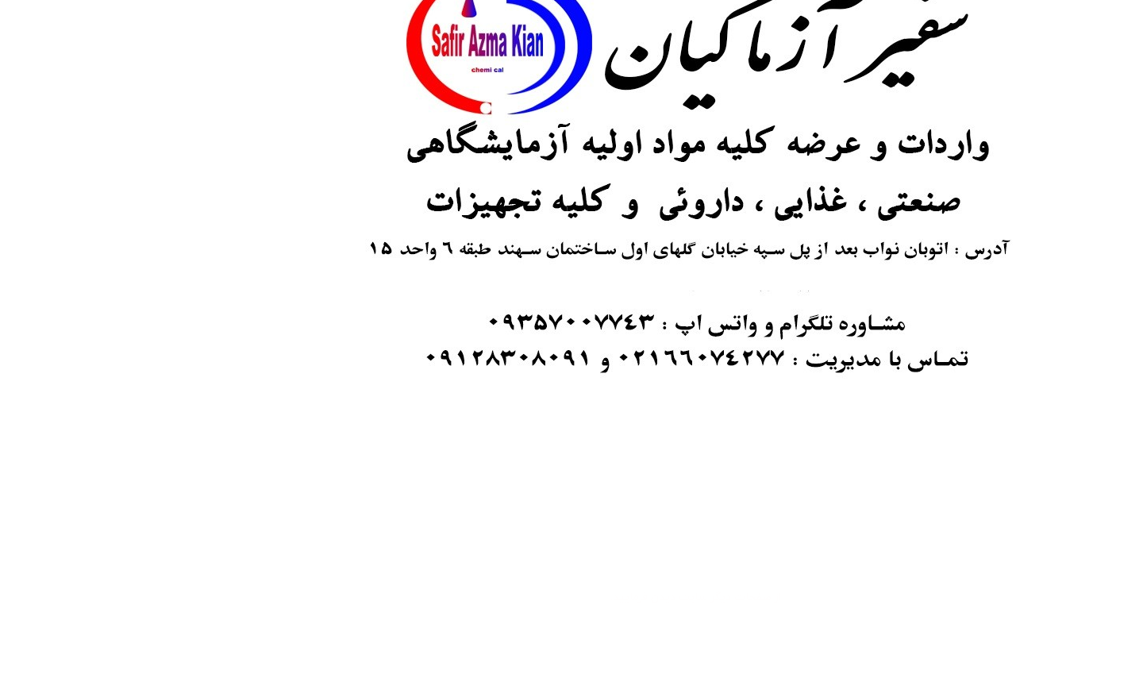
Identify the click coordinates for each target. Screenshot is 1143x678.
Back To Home (569, 633)
